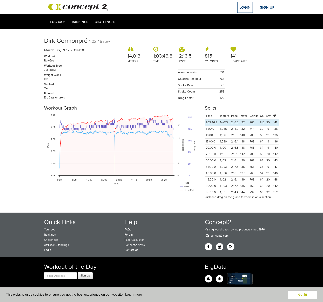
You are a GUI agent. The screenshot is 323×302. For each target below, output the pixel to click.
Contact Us (131, 249)
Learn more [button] (133, 294)
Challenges (105, 22)
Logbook (58, 22)
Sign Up (267, 7)
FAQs (127, 229)
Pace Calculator (134, 239)
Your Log (49, 229)
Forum (128, 234)
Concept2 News (134, 244)
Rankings (80, 22)
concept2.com (216, 235)
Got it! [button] (302, 294)
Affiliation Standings (56, 244)
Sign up (85, 275)
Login (245, 7)
